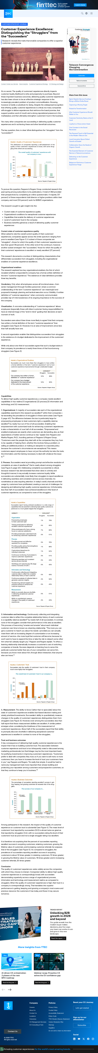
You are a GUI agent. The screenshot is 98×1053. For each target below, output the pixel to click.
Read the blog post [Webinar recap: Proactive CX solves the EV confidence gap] (42, 982)
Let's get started (82, 1008)
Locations (32, 1016)
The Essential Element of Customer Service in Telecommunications (81, 152)
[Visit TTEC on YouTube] (79, 1039)
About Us (32, 1010)
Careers (32, 1007)
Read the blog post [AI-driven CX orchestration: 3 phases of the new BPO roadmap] (10, 982)
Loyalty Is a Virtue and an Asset (79, 124)
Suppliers (52, 1028)
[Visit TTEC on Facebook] (88, 1039)
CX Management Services (37, 1022)
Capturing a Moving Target (78, 105)
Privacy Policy (53, 1007)
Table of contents (81, 81)
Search (82, 13)
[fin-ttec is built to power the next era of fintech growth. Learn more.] (80, 5)
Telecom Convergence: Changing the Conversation (81, 67)
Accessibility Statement (56, 1013)
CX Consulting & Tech (36, 1025)
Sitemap (51, 1025)
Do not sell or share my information (60, 1031)
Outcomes (32, 1019)
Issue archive (82, 86)
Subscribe (81, 75)
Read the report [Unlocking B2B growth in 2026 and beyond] (58, 938)
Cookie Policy (53, 1010)
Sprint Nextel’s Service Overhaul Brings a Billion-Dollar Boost (80, 100)
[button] (9, 989)
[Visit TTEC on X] (84, 1039)
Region (86, 13)
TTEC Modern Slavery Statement (59, 1019)
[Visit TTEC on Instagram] (93, 1039)
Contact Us (12, 1031)
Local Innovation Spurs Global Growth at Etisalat (79, 140)
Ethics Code (52, 1016)
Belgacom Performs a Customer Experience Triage (80, 164)
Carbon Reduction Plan (56, 1022)
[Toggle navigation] (91, 13)
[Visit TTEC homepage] (8, 1005)
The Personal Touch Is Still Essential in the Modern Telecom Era (81, 134)
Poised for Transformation (78, 109)
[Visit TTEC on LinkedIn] (74, 1039)
